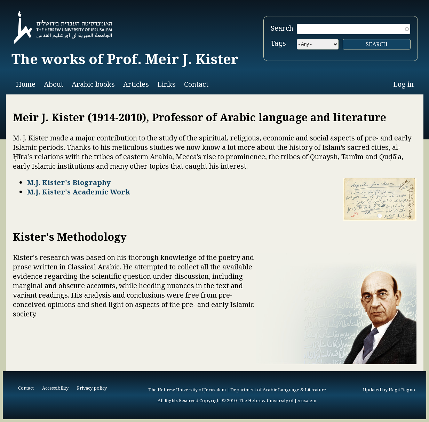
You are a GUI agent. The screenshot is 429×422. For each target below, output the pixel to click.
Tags (278, 43)
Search (282, 28)
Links (166, 84)
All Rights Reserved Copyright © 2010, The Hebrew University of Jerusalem (237, 400)
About (53, 84)
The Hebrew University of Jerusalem (187, 389)
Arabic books (93, 84)
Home (25, 84)
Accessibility (55, 388)
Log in (403, 84)
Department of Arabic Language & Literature (278, 389)
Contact (196, 84)
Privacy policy (92, 388)
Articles (136, 84)
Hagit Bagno (402, 389)
